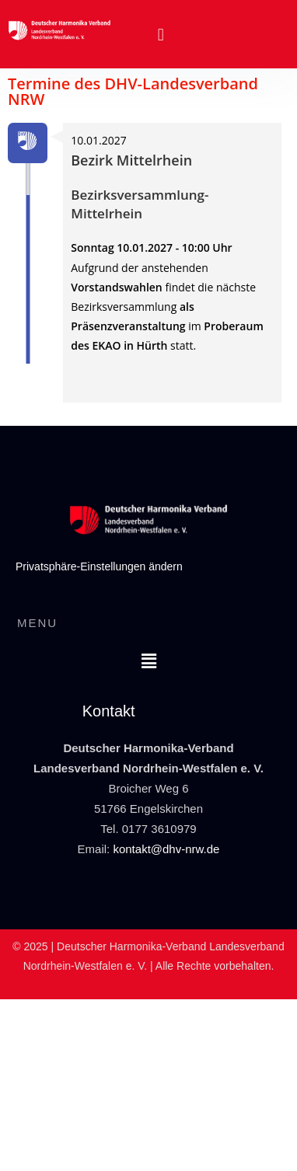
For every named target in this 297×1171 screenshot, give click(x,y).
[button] (160, 34)
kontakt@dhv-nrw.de (166, 849)
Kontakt (108, 711)
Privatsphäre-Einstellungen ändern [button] (99, 566)
